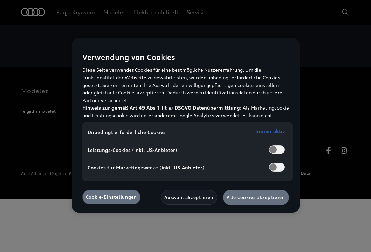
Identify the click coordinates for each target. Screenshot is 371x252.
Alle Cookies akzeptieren (256, 197)
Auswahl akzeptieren (188, 197)
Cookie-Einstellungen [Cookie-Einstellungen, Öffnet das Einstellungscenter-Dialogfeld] (111, 197)
